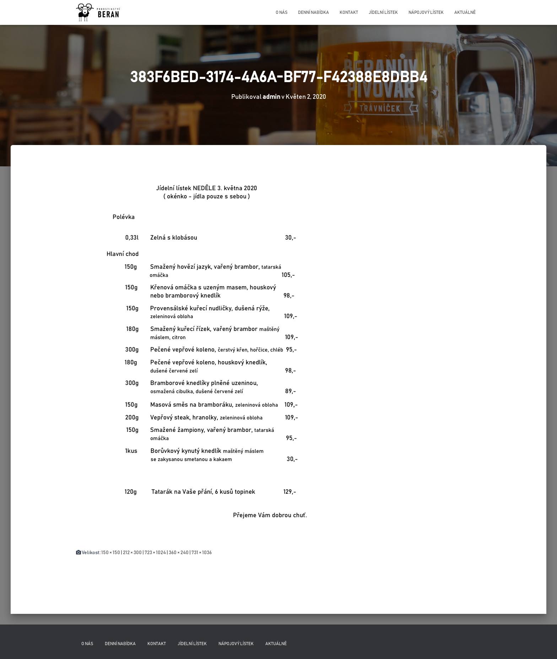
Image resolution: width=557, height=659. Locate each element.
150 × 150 (110, 552)
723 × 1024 (155, 552)
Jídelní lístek (383, 12)
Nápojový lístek (426, 12)
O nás (281, 12)
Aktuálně (465, 12)
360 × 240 (179, 552)
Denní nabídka (313, 12)
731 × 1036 (201, 552)
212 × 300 (132, 552)
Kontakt (349, 12)
